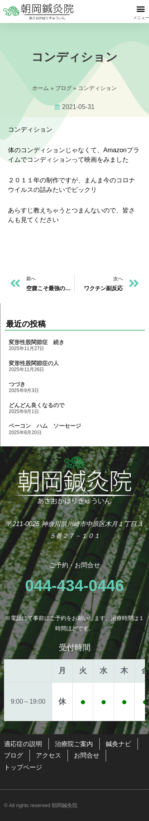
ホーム (40, 88)
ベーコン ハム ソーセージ (45, 426)
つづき (17, 384)
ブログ (63, 88)
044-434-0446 (74, 585)
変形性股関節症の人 (34, 363)
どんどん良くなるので (36, 405)
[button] (140, 8)
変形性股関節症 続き (36, 342)
